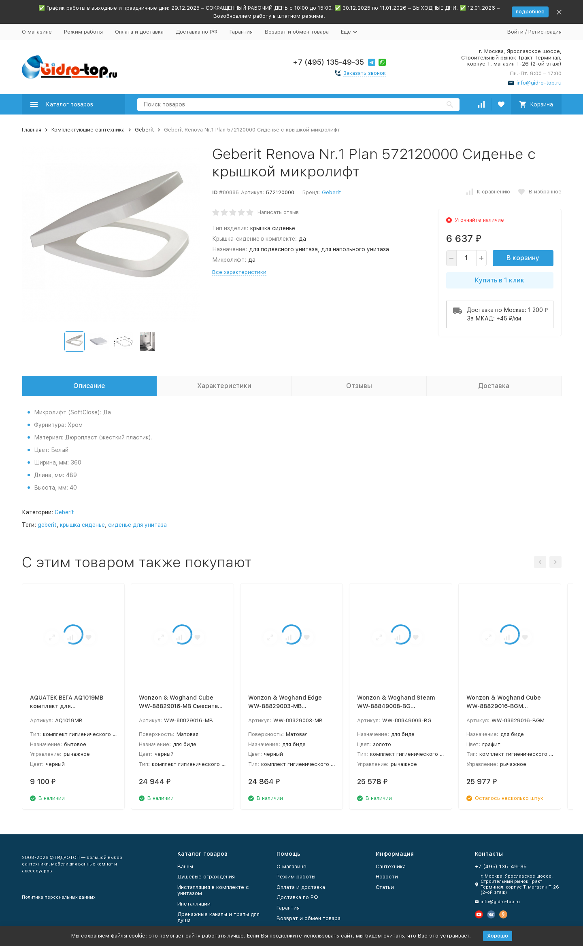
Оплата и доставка (139, 32)
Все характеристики (239, 272)
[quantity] (466, 258)
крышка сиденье (82, 525)
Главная (31, 130)
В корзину (522, 258)
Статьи (385, 887)
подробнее (530, 11)
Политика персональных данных (59, 897)
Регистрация (545, 32)
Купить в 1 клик (499, 280)
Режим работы (83, 32)
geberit (47, 525)
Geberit (144, 130)
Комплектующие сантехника (88, 130)
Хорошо (497, 936)
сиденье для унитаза (137, 525)
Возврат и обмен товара (297, 32)
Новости (387, 877)
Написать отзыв (278, 212)
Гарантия (241, 32)
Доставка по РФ (196, 32)
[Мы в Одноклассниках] (503, 914)
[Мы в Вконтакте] (491, 914)
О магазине (37, 32)
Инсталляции (194, 904)
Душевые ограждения (206, 877)
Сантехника (391, 866)
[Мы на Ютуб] (479, 914)
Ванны (185, 866)
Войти (515, 32)
